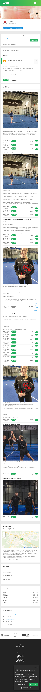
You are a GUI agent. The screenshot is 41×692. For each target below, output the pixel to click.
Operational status (20, 646)
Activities (19, 28)
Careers (20, 659)
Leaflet (25, 547)
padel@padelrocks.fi (10, 619)
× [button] (37, 667)
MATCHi (5, 3)
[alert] (26, 677)
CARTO (38, 547)
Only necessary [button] (21, 684)
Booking (6, 28)
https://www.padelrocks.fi (11, 614)
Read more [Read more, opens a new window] (27, 681)
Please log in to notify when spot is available (36, 307)
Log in (6, 79)
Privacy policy (20, 656)
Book (36, 141)
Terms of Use (20, 657)
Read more (5, 301)
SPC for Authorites (20, 661)
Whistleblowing (20, 660)
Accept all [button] (33, 684)
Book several (34, 40)
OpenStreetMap (30, 547)
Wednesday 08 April (7, 38)
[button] (21, 539)
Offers (12, 28)
